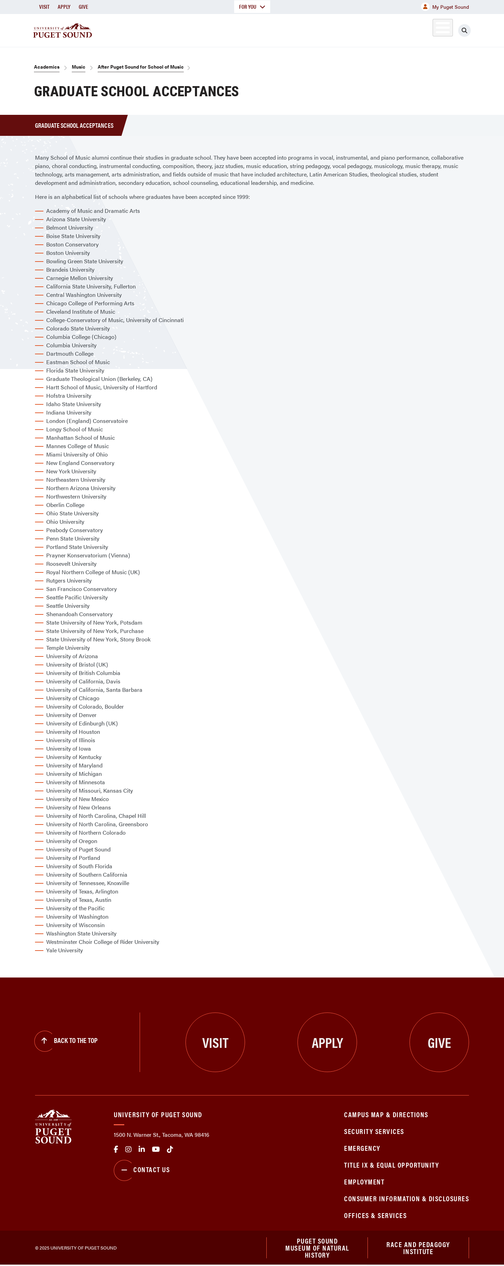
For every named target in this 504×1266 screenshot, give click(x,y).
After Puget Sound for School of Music (141, 66)
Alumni (425, 29)
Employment (364, 1181)
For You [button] (252, 6)
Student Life (334, 29)
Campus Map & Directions (386, 1114)
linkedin (142, 1149)
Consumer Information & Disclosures (406, 1198)
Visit (44, 6)
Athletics (388, 29)
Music (78, 66)
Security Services (374, 1131)
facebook (116, 1149)
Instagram (128, 1149)
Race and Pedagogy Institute (418, 1248)
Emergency (362, 1148)
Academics (227, 29)
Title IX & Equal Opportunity (391, 1165)
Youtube (156, 1149)
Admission (279, 29)
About (180, 29)
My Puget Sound (445, 6)
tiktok (170, 1149)
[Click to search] (464, 30)
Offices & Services (375, 1215)
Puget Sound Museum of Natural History (317, 1248)
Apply (64, 6)
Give (83, 6)
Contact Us (142, 1170)
